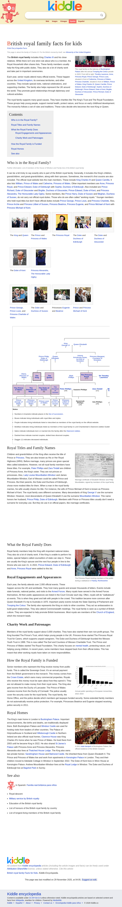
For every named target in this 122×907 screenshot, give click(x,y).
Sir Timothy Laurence (104, 377)
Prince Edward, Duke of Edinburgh (34, 187)
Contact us (47, 903)
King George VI (66, 344)
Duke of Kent (19, 270)
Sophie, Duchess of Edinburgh (69, 187)
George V (91, 492)
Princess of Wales (39, 238)
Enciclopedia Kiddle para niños (68, 903)
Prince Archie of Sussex (55, 402)
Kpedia (72, 21)
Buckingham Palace (50, 719)
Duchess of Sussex (39, 311)
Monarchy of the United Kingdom (78, 52)
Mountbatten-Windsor (90, 496)
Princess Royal (62, 235)
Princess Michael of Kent (18, 208)
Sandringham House (35, 754)
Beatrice (59, 311)
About (28, 903)
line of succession (56, 414)
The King (37, 377)
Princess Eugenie (75, 204)
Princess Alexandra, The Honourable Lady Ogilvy (40, 273)
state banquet (86, 746)
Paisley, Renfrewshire (100, 581)
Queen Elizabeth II (55, 358)
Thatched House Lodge (40, 750)
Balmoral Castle (56, 754)
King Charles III (88, 84)
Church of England (105, 612)
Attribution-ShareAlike (17, 869)
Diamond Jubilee (73, 431)
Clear (96, 15)
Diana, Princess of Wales (24, 375)
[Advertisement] (61, 31)
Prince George (92, 77)
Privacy (37, 903)
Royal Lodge (71, 764)
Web (47, 21)
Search (101, 15)
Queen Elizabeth (80, 344)
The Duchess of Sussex (55, 389)
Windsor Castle (48, 726)
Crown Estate (17, 677)
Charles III (49, 57)
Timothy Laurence (101, 74)
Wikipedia (20, 900)
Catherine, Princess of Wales (100, 79)
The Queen (49, 377)
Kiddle (9, 903)
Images (54, 21)
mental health (82, 646)
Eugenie (66, 308)
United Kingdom (24, 80)
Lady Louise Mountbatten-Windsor (40, 475)
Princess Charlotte (82, 82)
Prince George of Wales (19, 402)
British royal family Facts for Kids (22, 873)
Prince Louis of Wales (44, 402)
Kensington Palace (75, 757)
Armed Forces (58, 591)
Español (81, 21)
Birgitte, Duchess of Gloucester (52, 190)
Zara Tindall (97, 389)
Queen (25, 235)
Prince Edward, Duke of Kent (94, 89)
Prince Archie (13, 204)
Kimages (63, 21)
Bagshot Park (29, 768)
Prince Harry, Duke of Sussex (79, 194)
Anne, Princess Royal (21, 568)
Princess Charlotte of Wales (31, 402)
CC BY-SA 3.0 (35, 898)
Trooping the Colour (100, 72)
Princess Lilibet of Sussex (36, 204)
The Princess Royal (86, 376)
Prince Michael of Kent (99, 204)
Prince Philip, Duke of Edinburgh (44, 358)
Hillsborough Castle (46, 733)
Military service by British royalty (24, 798)
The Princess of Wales (31, 389)
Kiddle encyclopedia (31, 866)
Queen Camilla (100, 84)
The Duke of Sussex (44, 389)
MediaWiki (57, 900)
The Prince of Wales (18, 389)
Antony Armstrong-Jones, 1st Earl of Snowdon (80, 358)
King (16, 235)
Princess (20, 458)
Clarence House (49, 737)
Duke (79, 235)
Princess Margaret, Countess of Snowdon (97, 358)
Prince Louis (103, 77)
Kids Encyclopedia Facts (17, 48)
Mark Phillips (71, 377)
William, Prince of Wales (27, 183)
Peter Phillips (65, 389)
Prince (38, 235)
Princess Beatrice (58, 204)
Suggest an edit (89, 880)
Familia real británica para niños (42, 785)
